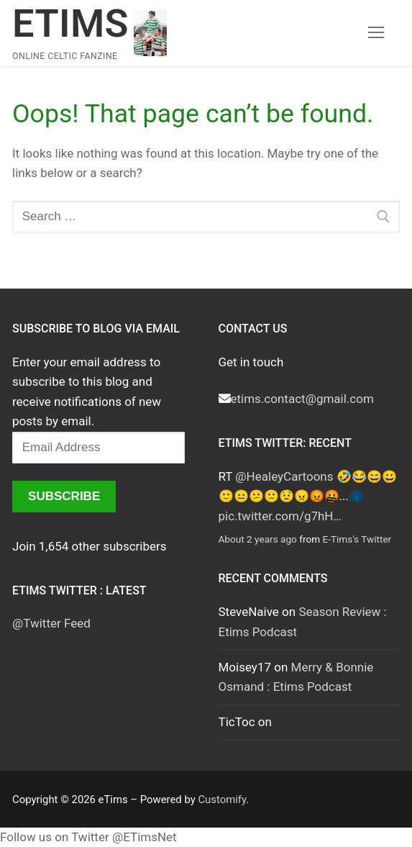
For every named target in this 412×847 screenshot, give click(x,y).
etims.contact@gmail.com (302, 398)
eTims (70, 23)
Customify (222, 799)
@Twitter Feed (51, 623)
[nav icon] (376, 33)
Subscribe (64, 496)
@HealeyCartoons (284, 476)
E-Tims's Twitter (356, 539)
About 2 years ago (258, 539)
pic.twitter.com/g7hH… (280, 516)
